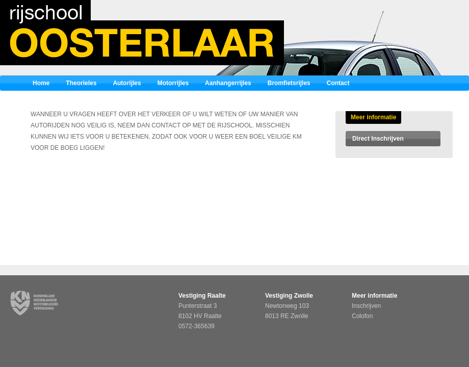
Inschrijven (366, 305)
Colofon (362, 316)
